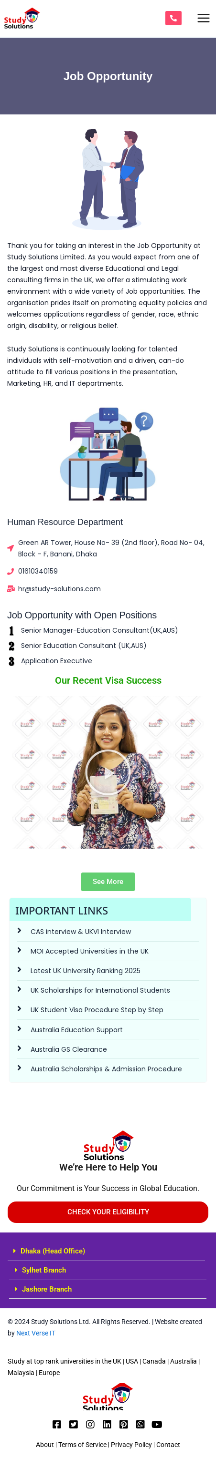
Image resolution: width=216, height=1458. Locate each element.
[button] (106, 1251)
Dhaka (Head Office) (53, 1251)
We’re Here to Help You (108, 1167)
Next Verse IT (35, 1333)
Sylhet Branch (44, 1270)
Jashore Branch (47, 1289)
